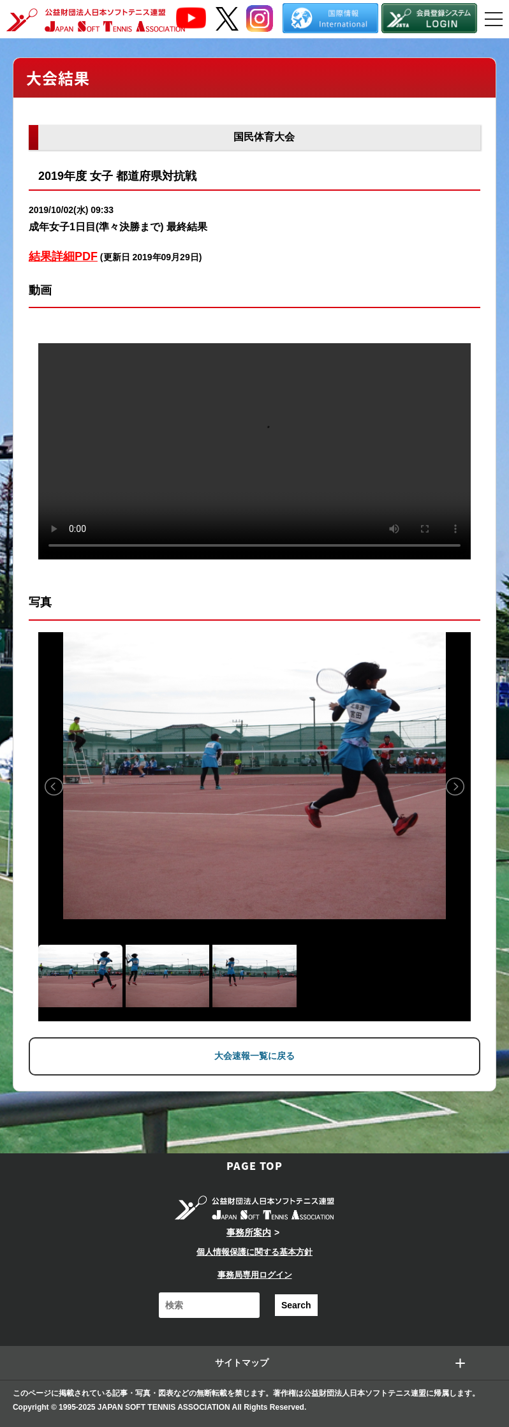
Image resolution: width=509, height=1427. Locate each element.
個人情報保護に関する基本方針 (254, 1252)
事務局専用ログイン (255, 1275)
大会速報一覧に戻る (254, 1056)
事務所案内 (248, 1232)
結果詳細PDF (63, 256)
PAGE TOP (254, 1165)
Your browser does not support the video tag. (254, 451)
